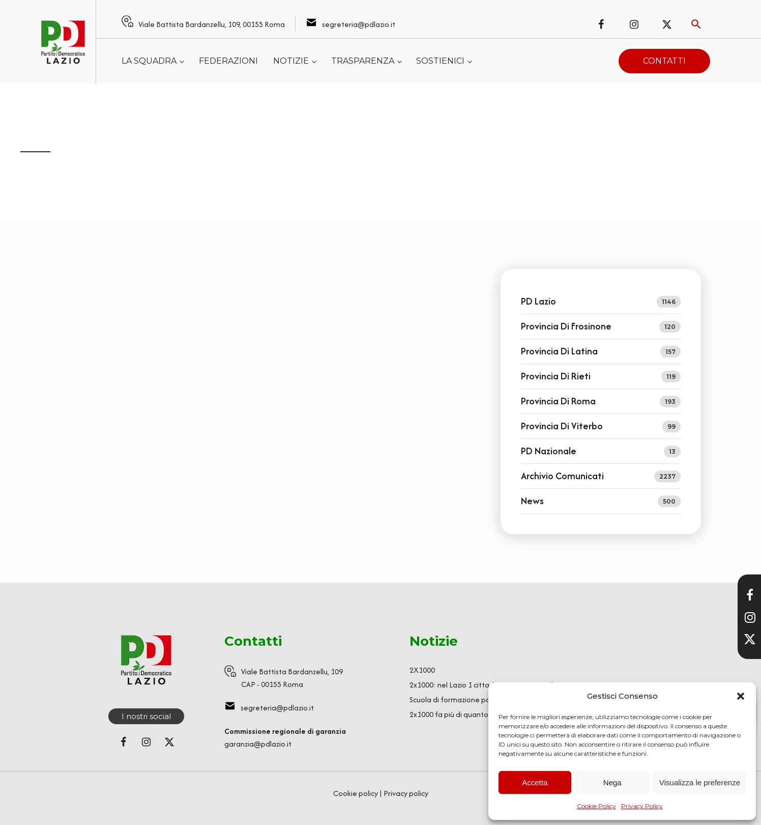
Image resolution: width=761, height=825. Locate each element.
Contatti (664, 61)
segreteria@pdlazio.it (358, 24)
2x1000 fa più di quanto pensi (458, 714)
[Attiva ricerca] (696, 24)
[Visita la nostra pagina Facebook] (750, 595)
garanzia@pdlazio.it (257, 743)
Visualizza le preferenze (699, 782)
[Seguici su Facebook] (600, 24)
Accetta (534, 782)
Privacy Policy (642, 806)
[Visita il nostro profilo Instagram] (750, 617)
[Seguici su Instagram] (633, 24)
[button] (741, 696)
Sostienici (440, 61)
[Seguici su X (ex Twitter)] (667, 24)
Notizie (291, 61)
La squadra (149, 61)
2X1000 (422, 670)
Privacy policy (406, 793)
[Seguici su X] (749, 639)
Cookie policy (355, 793)
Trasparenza (362, 61)
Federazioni (228, 61)
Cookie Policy (596, 806)
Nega (612, 782)
